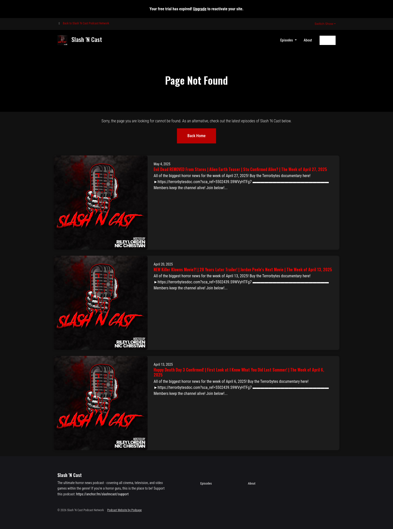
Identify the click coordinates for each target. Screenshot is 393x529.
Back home (196, 135)
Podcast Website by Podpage (124, 510)
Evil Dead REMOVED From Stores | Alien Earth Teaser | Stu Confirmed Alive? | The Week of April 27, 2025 (240, 169)
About (308, 40)
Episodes (287, 40)
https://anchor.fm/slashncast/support (102, 494)
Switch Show (324, 24)
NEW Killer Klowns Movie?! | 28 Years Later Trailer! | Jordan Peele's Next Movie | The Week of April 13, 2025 (243, 270)
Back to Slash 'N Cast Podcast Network (86, 23)
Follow (327, 40)
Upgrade (199, 9)
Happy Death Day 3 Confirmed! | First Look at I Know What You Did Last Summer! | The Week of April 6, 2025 (239, 372)
